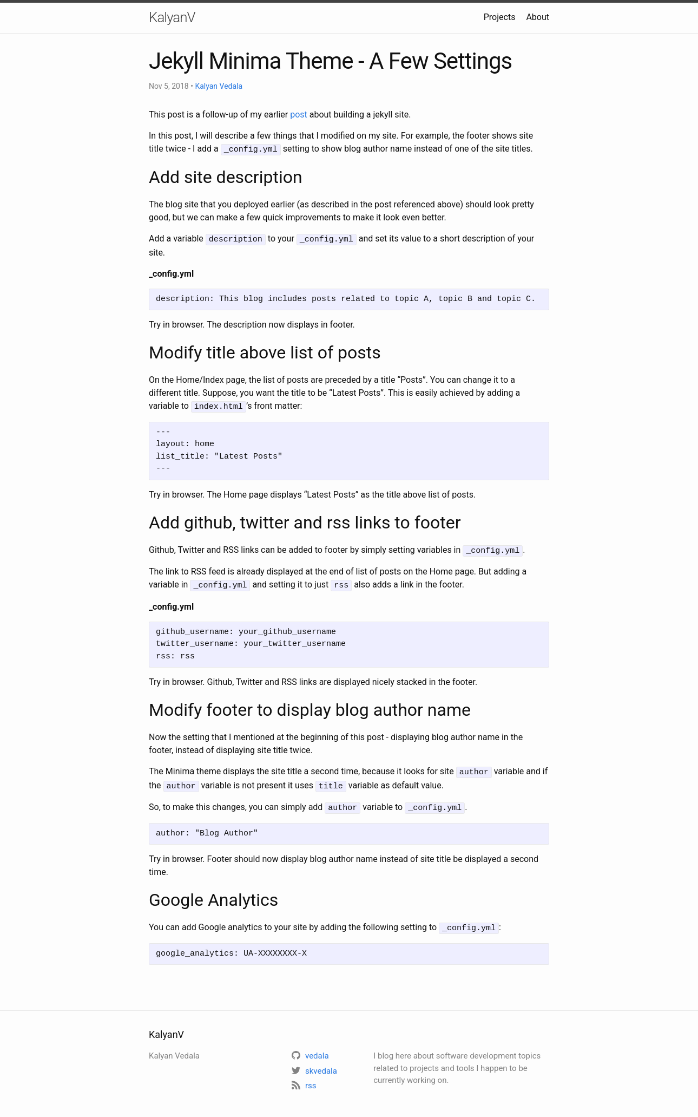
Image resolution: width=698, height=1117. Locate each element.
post (298, 114)
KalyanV (172, 17)
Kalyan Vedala (218, 86)
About (537, 17)
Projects (500, 17)
